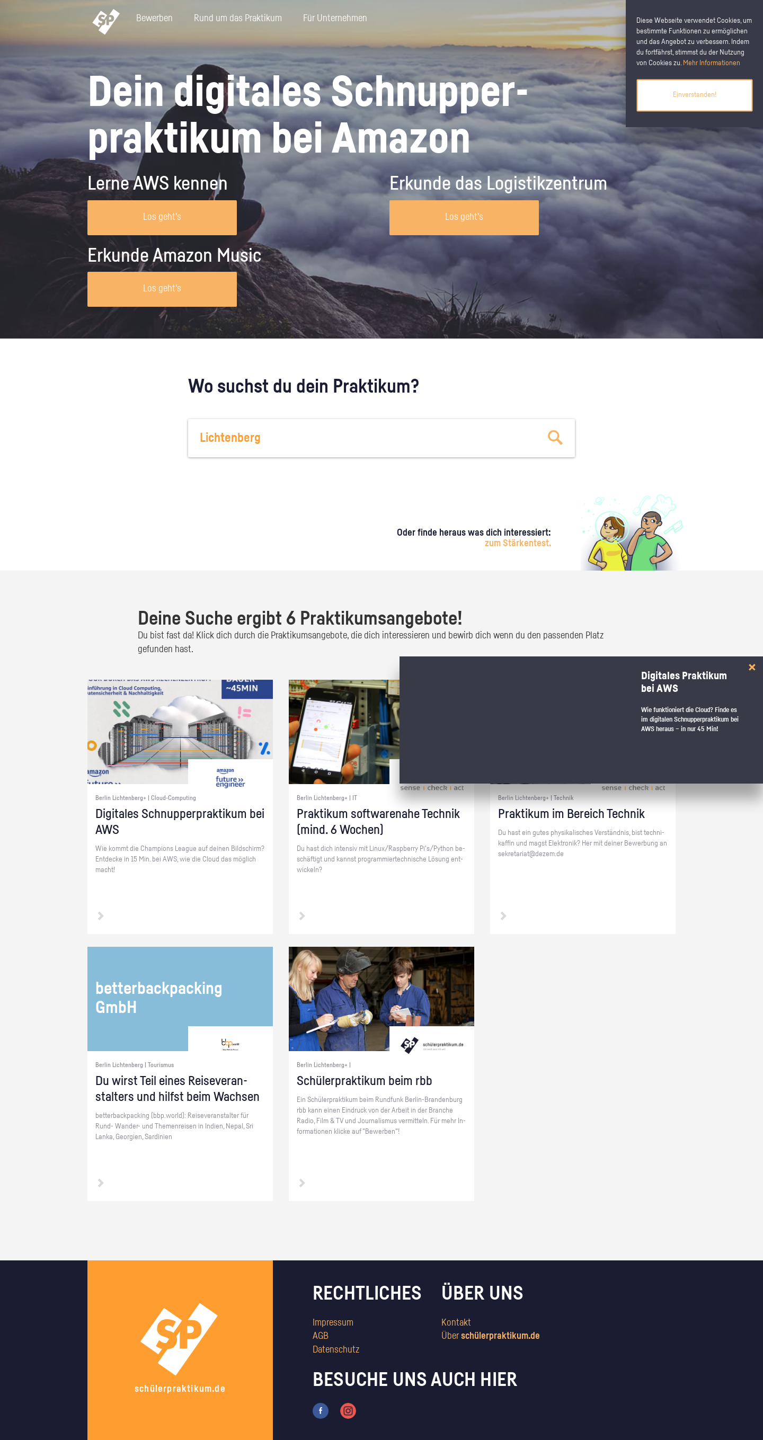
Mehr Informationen (711, 63)
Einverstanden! (694, 95)
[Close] (752, 667)
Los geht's (162, 217)
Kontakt (456, 1323)
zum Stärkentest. (518, 543)
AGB (321, 1336)
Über (490, 1336)
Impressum (333, 1323)
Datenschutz (336, 1350)
